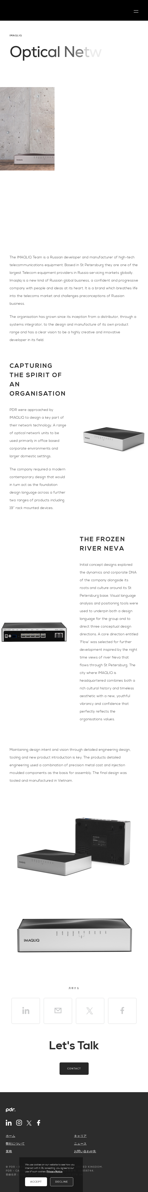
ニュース (80, 1143)
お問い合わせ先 (85, 1151)
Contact (74, 1068)
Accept (36, 1182)
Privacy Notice (54, 1171)
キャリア (80, 1136)
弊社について (15, 1143)
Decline (61, 1182)
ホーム (10, 1136)
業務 (9, 1151)
